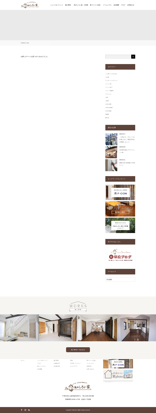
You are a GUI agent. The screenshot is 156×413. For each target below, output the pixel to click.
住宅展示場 (57, 366)
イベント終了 (109, 87)
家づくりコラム (41, 366)
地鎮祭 (107, 114)
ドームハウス (107, 5)
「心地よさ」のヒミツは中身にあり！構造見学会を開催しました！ (127, 139)
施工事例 (68, 5)
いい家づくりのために (111, 73)
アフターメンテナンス (111, 80)
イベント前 (108, 84)
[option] (19, 327)
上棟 (106, 97)
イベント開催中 (109, 90)
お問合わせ (130, 5)
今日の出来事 (109, 107)
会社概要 (116, 5)
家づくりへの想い (95, 5)
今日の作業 (108, 104)
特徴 (71, 360)
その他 (107, 77)
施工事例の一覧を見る (78, 350)
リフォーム (108, 94)
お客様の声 (57, 363)
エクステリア (73, 366)
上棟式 (107, 101)
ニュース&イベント (42, 360)
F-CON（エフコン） (75, 363)
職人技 (107, 117)
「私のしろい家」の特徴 (80, 5)
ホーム (22, 360)
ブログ (123, 5)
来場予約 (89, 366)
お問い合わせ (90, 369)
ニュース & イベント (56, 5)
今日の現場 (108, 111)
